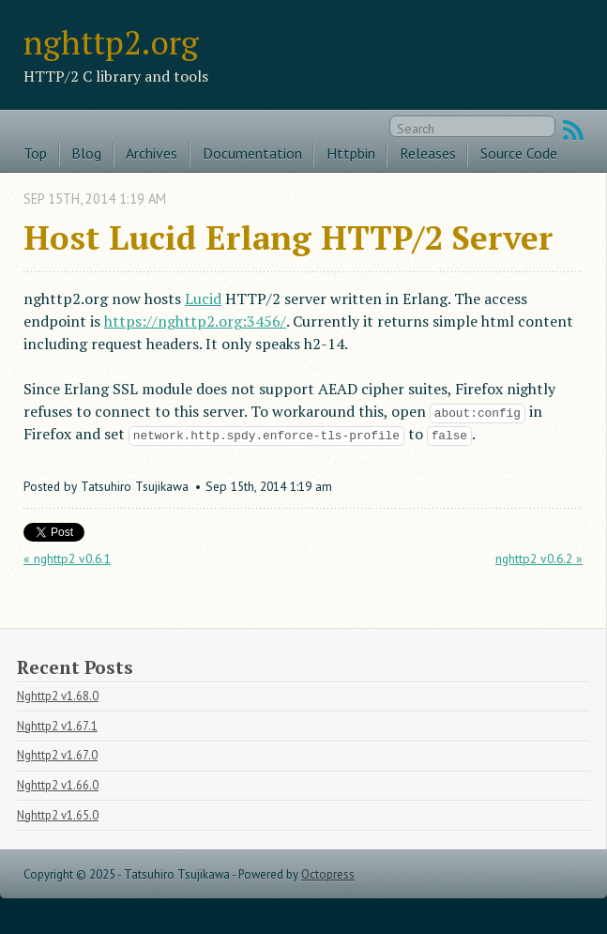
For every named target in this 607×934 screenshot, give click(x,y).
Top (35, 153)
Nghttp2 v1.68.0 (58, 696)
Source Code (518, 153)
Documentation (252, 153)
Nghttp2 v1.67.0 (57, 755)
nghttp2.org (111, 42)
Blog (86, 153)
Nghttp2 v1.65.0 (58, 815)
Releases (428, 153)
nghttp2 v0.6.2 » (539, 558)
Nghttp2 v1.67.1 (57, 726)
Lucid (203, 298)
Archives (151, 153)
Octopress (328, 874)
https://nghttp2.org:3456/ (195, 321)
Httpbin (350, 153)
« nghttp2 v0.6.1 (67, 558)
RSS (573, 130)
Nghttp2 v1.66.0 (58, 785)
